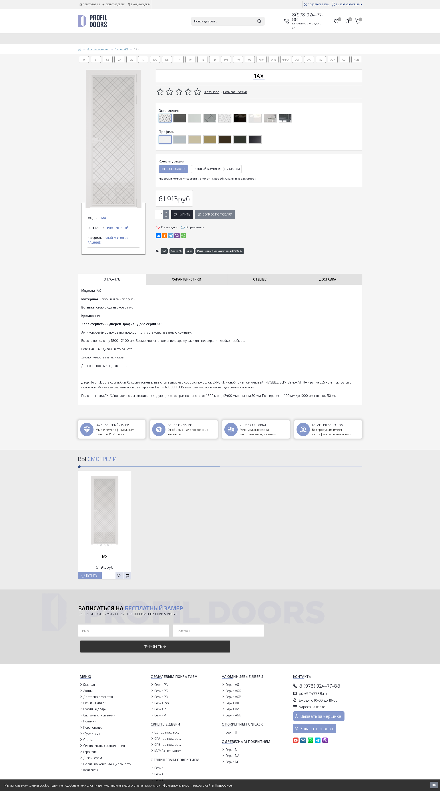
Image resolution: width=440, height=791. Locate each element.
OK (434, 785)
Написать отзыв (235, 92)
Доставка (327, 279)
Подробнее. (224, 785)
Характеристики (186, 279)
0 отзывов (211, 92)
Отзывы (260, 279)
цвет (189, 250)
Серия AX (121, 49)
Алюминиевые (98, 49)
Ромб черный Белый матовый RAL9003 (219, 250)
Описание (112, 279)
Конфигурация (171, 161)
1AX (164, 250)
